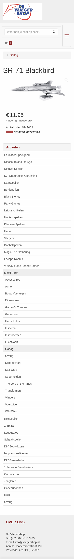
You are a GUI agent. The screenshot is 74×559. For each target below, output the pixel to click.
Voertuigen (11, 404)
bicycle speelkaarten (16, 453)
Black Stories (12, 196)
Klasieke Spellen (14, 224)
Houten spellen (13, 217)
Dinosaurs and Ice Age (18, 161)
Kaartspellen (12, 182)
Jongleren (10, 481)
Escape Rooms (13, 259)
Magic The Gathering (17, 252)
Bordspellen (11, 189)
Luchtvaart (11, 342)
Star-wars (11, 369)
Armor (9, 286)
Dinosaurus (12, 300)
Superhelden (13, 376)
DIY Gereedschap (15, 460)
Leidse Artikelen (14, 210)
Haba (7, 231)
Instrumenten (13, 335)
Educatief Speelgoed (17, 155)
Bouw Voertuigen (15, 293)
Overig (9, 355)
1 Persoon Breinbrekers (18, 467)
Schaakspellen (13, 439)
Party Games (12, 203)
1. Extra (9, 425)
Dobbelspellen (13, 245)
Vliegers (9, 238)
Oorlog (9, 349)
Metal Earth (11, 272)
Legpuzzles (11, 432)
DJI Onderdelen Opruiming (20, 175)
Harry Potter (12, 321)
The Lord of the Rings (18, 383)
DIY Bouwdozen (14, 446)
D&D (7, 495)
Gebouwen (12, 314)
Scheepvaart (13, 362)
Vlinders (10, 397)
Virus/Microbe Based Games (21, 266)
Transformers (13, 390)
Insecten (10, 328)
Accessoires (12, 279)
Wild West (11, 411)
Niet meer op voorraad (27, 131)
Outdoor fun (11, 474)
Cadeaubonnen (13, 488)
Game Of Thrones (16, 307)
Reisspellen (11, 418)
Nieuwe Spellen (13, 168)
